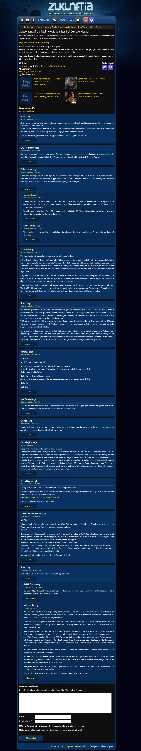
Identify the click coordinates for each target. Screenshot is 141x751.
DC (91, 27)
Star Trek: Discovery (57, 66)
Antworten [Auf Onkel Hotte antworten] (28, 189)
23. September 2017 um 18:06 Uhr (30, 516)
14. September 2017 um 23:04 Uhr (30, 402)
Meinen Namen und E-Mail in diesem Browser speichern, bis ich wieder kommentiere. (52, 726)
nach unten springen (26, 111)
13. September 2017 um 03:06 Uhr (30, 119)
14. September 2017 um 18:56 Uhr (30, 354)
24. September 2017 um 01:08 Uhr (30, 570)
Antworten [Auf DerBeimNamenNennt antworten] (28, 560)
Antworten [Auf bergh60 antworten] (28, 392)
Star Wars (82, 27)
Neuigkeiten (44, 66)
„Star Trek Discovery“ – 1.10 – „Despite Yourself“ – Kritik (84, 98)
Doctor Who (70, 27)
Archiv (53, 746)
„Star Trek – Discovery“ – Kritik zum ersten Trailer (85, 83)
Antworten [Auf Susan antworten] (28, 140)
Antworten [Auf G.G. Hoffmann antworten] (28, 162)
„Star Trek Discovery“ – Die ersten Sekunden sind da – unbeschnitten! (41, 83)
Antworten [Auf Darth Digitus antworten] (28, 473)
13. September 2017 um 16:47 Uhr (30, 252)
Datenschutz (82, 746)
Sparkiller (26, 66)
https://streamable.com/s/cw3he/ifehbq (34, 42)
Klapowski (28, 194)
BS (110, 67)
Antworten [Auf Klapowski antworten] (28, 295)
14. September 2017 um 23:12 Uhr (30, 423)
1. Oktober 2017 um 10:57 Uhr (32, 608)
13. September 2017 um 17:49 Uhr (30, 306)
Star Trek (58, 27)
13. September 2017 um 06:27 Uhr (30, 150)
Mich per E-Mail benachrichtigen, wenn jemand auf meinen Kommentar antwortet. (50, 730)
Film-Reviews (28, 27)
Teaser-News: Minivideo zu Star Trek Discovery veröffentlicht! (40, 98)
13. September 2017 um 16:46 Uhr (33, 198)
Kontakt (61, 746)
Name (22, 716)
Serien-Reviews (44, 27)
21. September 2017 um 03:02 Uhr (30, 445)
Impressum (71, 746)
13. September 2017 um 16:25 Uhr (30, 172)
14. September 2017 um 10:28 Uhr (33, 228)
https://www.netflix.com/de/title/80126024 (42, 497)
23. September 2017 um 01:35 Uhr (30, 484)
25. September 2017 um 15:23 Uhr (33, 587)
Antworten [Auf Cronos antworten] (28, 435)
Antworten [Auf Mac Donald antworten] (28, 413)
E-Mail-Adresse (25, 721)
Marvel (98, 27)
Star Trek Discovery (34, 72)
